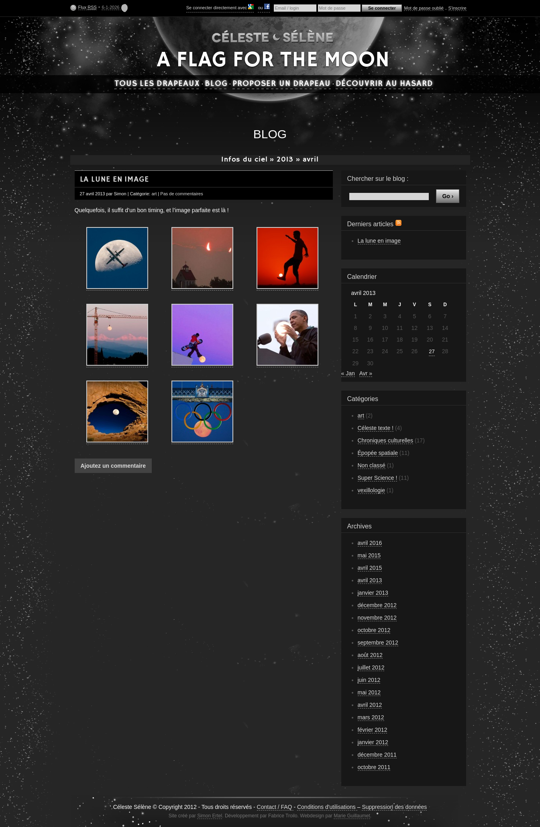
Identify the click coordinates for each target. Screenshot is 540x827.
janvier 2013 (373, 593)
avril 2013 (370, 580)
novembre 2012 (377, 617)
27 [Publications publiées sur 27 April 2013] (431, 351)
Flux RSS (398, 223)
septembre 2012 (378, 642)
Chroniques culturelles (386, 440)
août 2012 (370, 655)
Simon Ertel (209, 816)
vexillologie (371, 490)
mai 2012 (369, 692)
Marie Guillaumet (352, 816)
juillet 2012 (371, 667)
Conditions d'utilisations (327, 807)
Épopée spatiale (378, 453)
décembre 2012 (377, 605)
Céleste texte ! (376, 428)
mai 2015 (369, 555)
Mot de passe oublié (423, 8)
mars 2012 (371, 717)
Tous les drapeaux (157, 84)
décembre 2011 (377, 754)
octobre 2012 (374, 630)
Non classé (371, 465)
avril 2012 (370, 705)
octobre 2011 (374, 767)
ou (263, 7)
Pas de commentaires (181, 193)
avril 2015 (370, 568)
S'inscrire (457, 8)
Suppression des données (394, 807)
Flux (87, 7)
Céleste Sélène (273, 36)
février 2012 (372, 730)
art (154, 193)
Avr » (365, 373)
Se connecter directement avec (220, 7)
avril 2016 (370, 543)
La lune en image (114, 179)
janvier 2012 (373, 742)
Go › (447, 196)
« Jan (348, 373)
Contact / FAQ (275, 807)
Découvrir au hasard (384, 84)
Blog (216, 84)
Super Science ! (377, 478)
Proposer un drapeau (281, 84)
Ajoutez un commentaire (113, 466)
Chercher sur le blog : (378, 178)
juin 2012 (369, 680)
